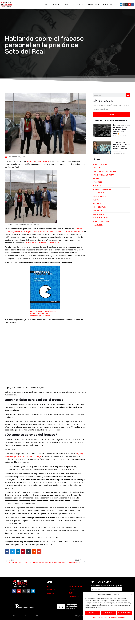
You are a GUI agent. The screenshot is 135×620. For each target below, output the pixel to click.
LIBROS (90, 4)
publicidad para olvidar (103, 175)
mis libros (97, 203)
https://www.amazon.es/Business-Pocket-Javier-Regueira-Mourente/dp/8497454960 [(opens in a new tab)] (43, 313)
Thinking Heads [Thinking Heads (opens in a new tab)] (43, 161)
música (96, 200)
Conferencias (78, 4)
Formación (98, 210)
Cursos (66, 4)
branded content (100, 164)
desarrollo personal (102, 189)
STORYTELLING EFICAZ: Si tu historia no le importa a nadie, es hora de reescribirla (121, 146)
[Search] (128, 95)
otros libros (98, 214)
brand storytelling (101, 221)
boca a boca (98, 193)
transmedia (98, 225)
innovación (98, 182)
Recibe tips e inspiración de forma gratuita (111, 105)
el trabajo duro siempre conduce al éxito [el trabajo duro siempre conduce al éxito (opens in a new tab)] (43, 243)
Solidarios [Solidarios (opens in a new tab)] (31, 161)
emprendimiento (100, 196)
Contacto (107, 4)
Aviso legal (76, 616)
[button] (131, 601)
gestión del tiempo (101, 218)
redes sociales (99, 207)
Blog (97, 4)
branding (97, 168)
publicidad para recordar (104, 171)
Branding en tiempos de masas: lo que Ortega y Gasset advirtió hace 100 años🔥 (121, 129)
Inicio (47, 4)
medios (96, 178)
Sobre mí (56, 4)
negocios (97, 185)
